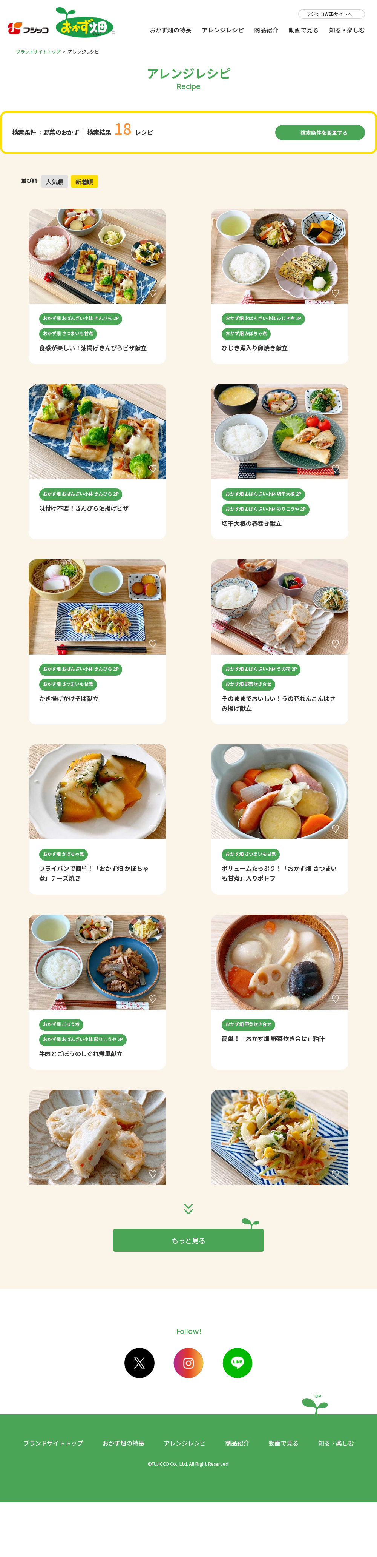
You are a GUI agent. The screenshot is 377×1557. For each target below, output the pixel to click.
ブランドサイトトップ (38, 51)
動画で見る (304, 29)
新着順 (84, 181)
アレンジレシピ (223, 29)
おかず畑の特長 (171, 29)
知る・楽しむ (347, 29)
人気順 (55, 181)
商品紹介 (266, 29)
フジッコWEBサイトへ (329, 14)
